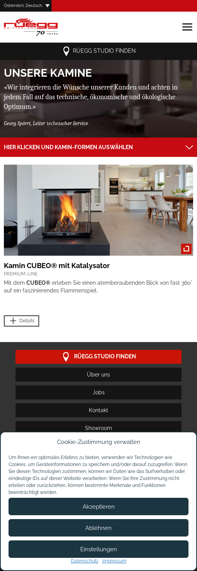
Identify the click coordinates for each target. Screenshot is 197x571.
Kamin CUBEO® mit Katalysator (57, 265)
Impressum (114, 561)
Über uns (98, 374)
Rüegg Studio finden (99, 51)
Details (22, 321)
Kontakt (98, 410)
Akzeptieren (99, 506)
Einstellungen (98, 549)
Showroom (98, 428)
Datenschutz (84, 561)
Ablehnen (98, 528)
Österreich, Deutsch (23, 5)
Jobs (99, 392)
